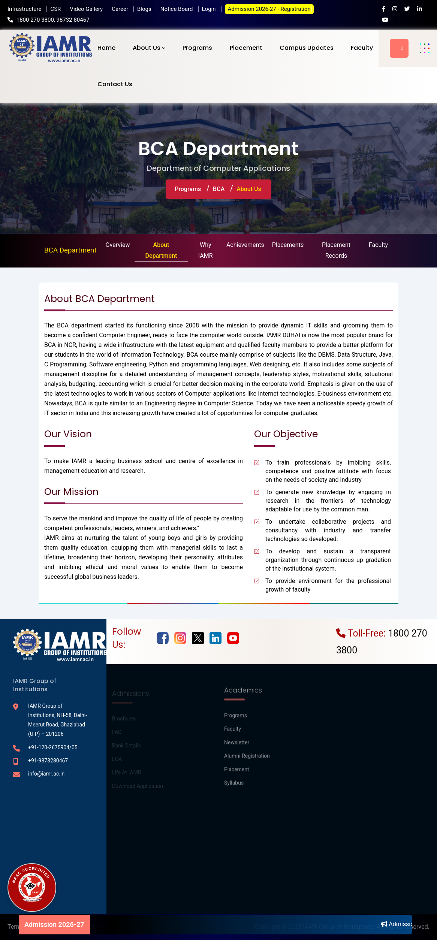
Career (120, 9)
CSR (55, 9)
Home (106, 47)
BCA (218, 189)
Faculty (362, 47)
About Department (161, 250)
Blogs (144, 9)
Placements (288, 244)
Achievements (245, 244)
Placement (246, 47)
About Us (146, 47)
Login (209, 9)
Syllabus (234, 787)
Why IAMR (205, 250)
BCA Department (70, 250)
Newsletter (236, 747)
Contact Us (114, 84)
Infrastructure (24, 9)
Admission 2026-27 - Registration (269, 9)
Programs (197, 47)
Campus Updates (307, 47)
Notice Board (176, 9)
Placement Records (336, 250)
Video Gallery (86, 9)
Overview (118, 244)
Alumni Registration (247, 760)
